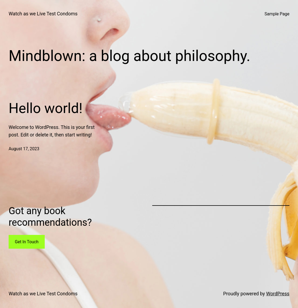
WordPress (277, 293)
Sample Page (277, 13)
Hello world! (45, 108)
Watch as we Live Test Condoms (43, 13)
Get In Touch (27, 241)
